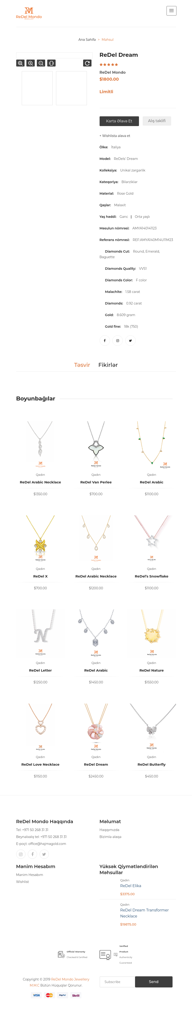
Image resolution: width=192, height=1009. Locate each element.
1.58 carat (132, 292)
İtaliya (116, 147)
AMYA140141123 (145, 228)
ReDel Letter (40, 670)
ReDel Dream (96, 764)
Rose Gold (126, 193)
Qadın (40, 474)
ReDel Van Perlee (96, 482)
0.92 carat (134, 303)
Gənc (125, 217)
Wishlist (22, 882)
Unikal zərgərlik (133, 170)
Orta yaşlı (143, 217)
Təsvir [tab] (82, 365)
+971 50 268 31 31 (35, 830)
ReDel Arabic (151, 482)
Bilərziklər (130, 182)
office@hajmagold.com (47, 844)
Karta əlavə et (119, 121)
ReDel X (40, 576)
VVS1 (143, 269)
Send (154, 982)
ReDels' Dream (126, 159)
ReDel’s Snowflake (151, 576)
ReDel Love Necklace (40, 764)
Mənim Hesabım (29, 875)
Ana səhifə (87, 40)
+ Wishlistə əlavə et (115, 136)
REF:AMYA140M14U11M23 (154, 240)
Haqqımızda (110, 830)
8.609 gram (126, 315)
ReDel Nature (151, 670)
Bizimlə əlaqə (110, 837)
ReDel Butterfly (152, 764)
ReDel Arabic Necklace (40, 482)
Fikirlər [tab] (108, 365)
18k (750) (131, 326)
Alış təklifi (157, 121)
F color (141, 280)
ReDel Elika (130, 886)
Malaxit (121, 205)
